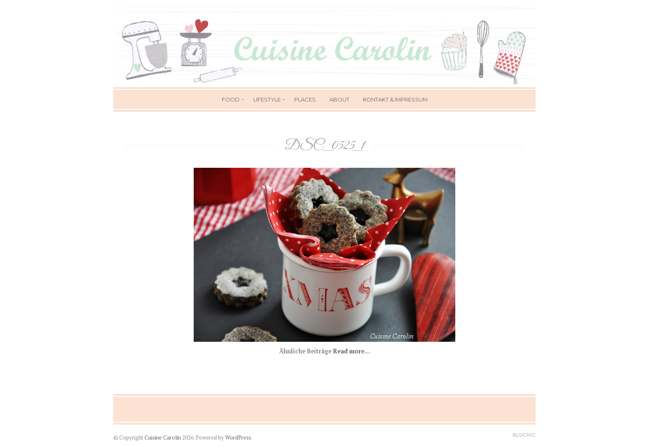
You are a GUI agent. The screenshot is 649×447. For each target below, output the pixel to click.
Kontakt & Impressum (395, 99)
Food (231, 99)
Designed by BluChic (524, 435)
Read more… (351, 351)
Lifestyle (267, 99)
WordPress (238, 437)
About (339, 99)
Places (305, 99)
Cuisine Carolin (162, 437)
